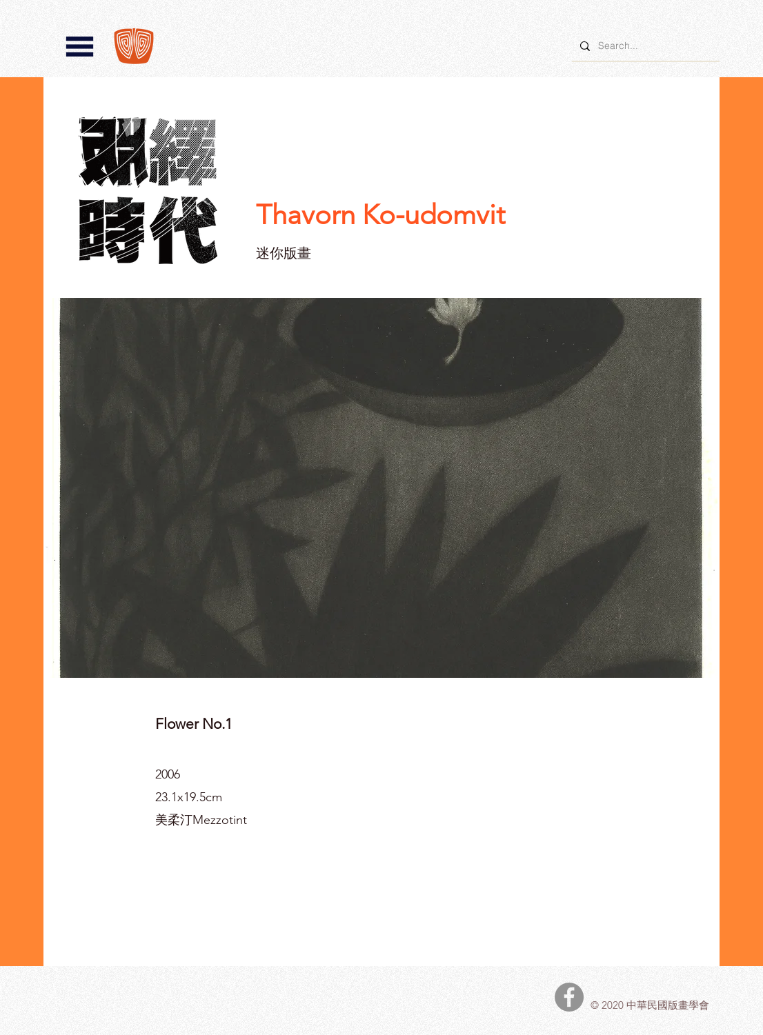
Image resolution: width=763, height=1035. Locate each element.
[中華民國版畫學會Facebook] (569, 997)
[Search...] (644, 46)
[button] (79, 46)
